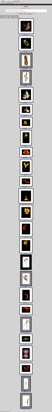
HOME (1, 4)
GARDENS (14, 4)
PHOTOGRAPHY (5, 4)
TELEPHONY (18, 4)
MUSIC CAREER (10, 4)
